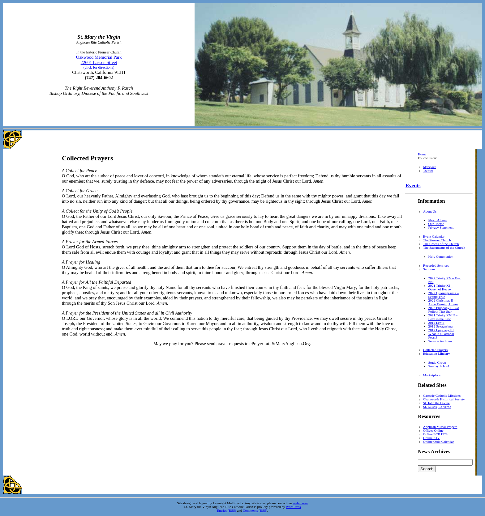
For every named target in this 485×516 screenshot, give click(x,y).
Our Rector (436, 224)
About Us (429, 211)
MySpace (429, 167)
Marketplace (431, 375)
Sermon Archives (440, 341)
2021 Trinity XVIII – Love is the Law (442, 317)
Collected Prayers (435, 350)
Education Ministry (436, 353)
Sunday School (438, 366)
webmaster (300, 503)
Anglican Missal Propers (440, 427)
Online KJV (431, 438)
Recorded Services (436, 265)
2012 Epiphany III (441, 330)
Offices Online (433, 430)
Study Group (437, 362)
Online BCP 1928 (435, 434)
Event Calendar (433, 236)
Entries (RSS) (226, 510)
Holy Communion (440, 256)
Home (422, 154)
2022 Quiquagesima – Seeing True (443, 294)
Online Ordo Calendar (438, 441)
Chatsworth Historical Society (444, 399)
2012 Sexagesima (440, 326)
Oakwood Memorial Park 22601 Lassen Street (99, 62)
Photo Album (437, 220)
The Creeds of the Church (441, 244)
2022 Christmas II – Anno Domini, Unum (443, 302)
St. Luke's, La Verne (437, 406)
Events (413, 185)
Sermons (429, 269)
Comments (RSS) (255, 510)
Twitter (428, 170)
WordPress (293, 507)
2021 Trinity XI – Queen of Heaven (440, 287)
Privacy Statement (441, 227)
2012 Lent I (436, 322)
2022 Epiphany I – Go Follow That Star (443, 309)
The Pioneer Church (437, 240)
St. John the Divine (436, 403)
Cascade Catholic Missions (442, 395)
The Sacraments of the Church (444, 247)
